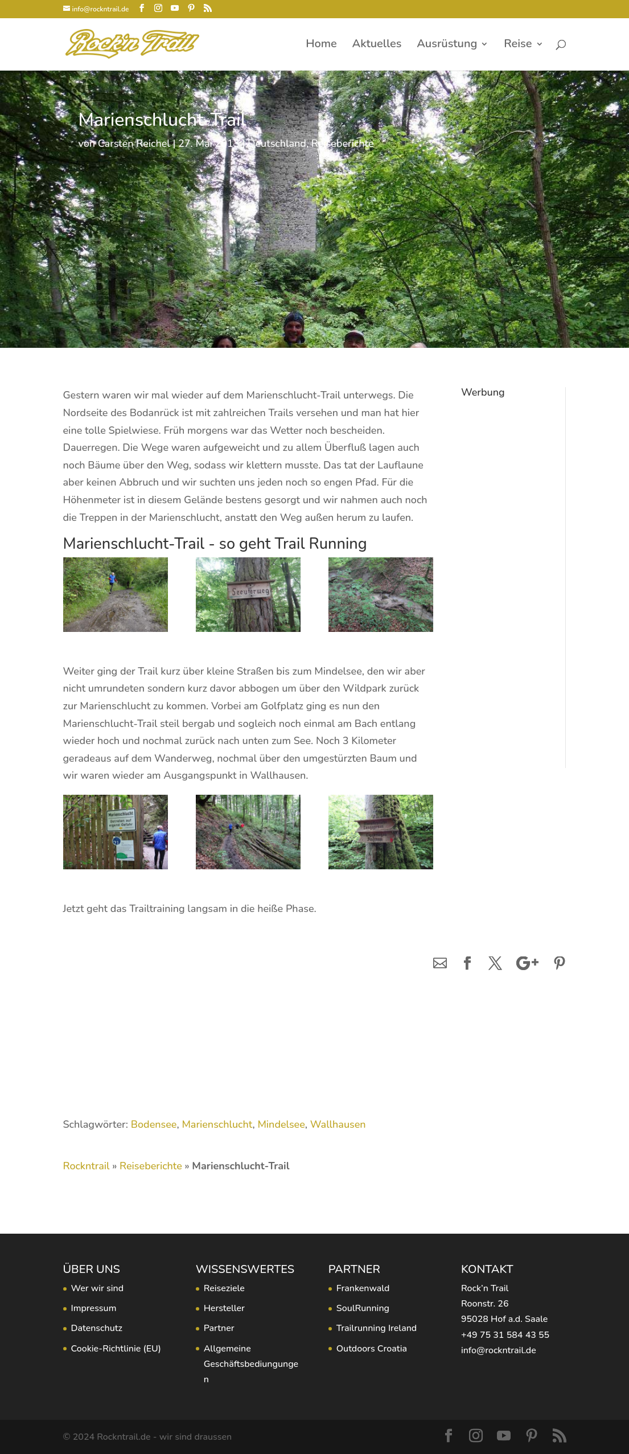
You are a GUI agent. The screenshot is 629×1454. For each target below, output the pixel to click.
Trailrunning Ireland (376, 1328)
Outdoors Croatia (371, 1348)
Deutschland (277, 143)
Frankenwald (363, 1288)
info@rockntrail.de (498, 1350)
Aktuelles (377, 45)
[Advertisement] (505, 574)
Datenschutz (96, 1328)
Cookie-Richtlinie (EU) (116, 1348)
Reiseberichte (342, 143)
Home (321, 45)
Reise (518, 45)
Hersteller (224, 1308)
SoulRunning (362, 1308)
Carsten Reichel (134, 143)
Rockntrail (86, 1166)
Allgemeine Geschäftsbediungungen (251, 1364)
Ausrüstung (447, 45)
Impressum (94, 1308)
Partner (219, 1328)
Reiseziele (224, 1288)
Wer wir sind (97, 1288)
